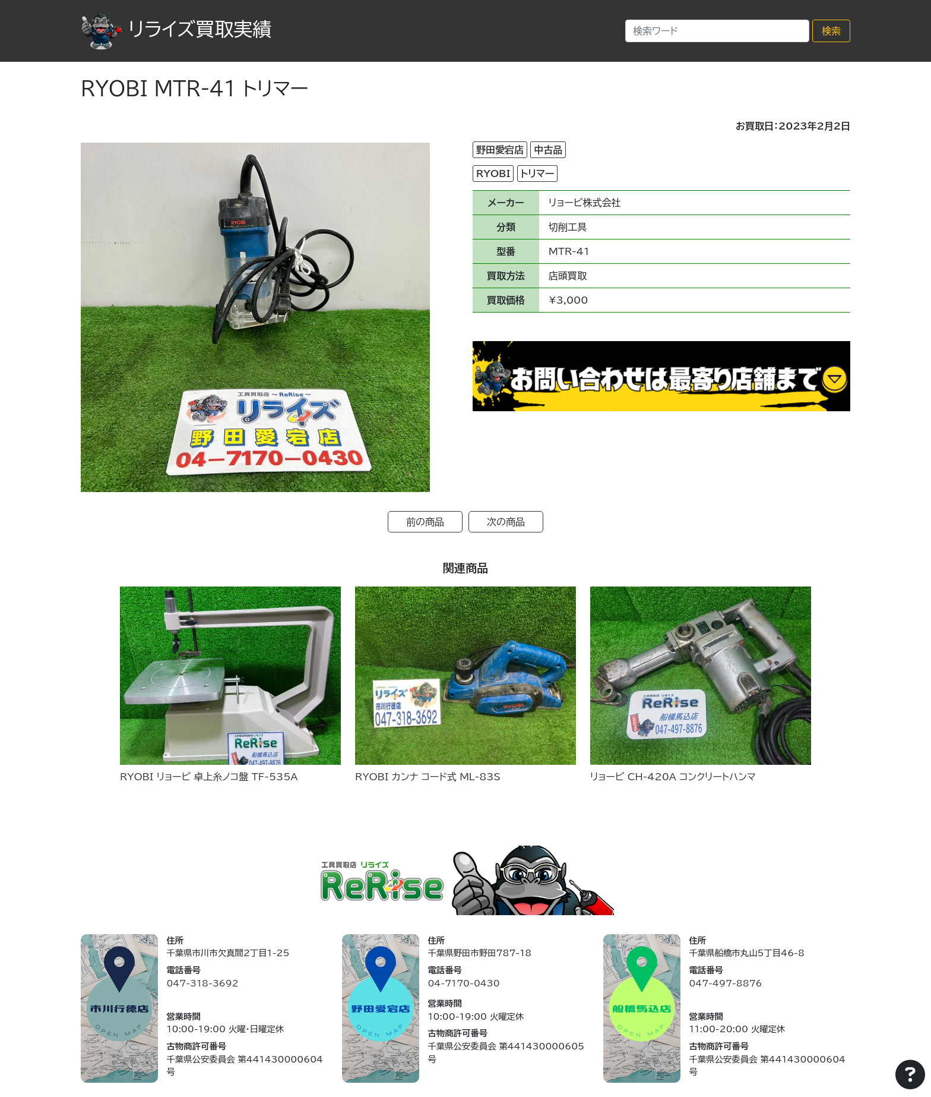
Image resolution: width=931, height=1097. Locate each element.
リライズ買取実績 (176, 29)
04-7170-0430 (463, 983)
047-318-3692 (202, 983)
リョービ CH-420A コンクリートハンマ (673, 776)
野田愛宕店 (500, 150)
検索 (831, 31)
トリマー (538, 173)
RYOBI (493, 173)
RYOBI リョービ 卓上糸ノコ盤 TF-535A (209, 776)
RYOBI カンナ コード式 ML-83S (428, 776)
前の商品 (425, 522)
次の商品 (506, 522)
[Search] (717, 31)
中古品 (548, 150)
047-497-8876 (725, 983)
